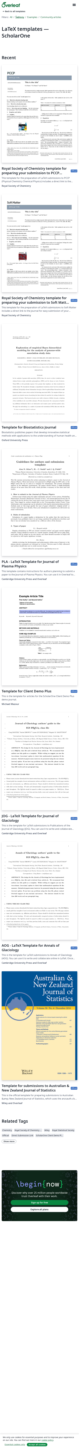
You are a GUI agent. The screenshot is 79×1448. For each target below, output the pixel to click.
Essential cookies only (15, 1444)
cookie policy (47, 1440)
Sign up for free (39, 1202)
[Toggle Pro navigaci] (74, 5)
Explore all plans (39, 1209)
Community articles (50, 17)
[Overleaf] (11, 5)
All (11, 17)
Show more (9, 1141)
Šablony (19, 17)
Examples (32, 17)
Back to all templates (13, 11)
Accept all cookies (37, 1444)
